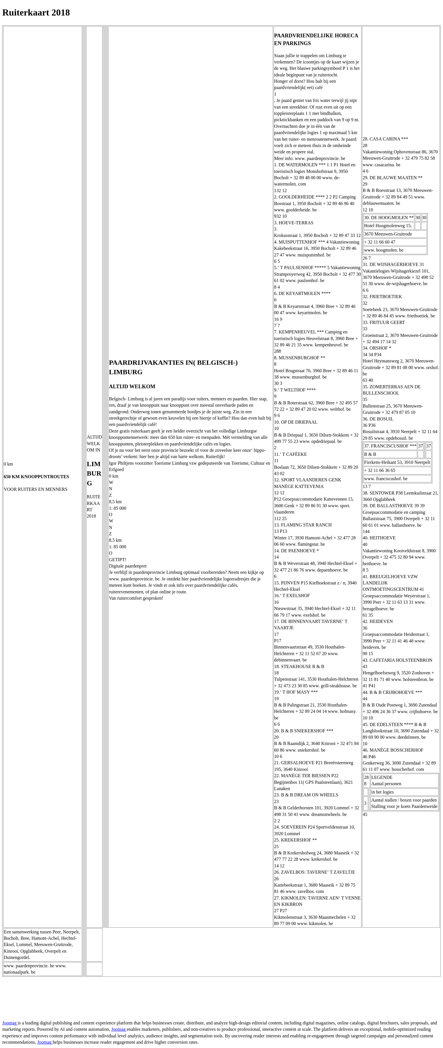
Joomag (10, 1022)
